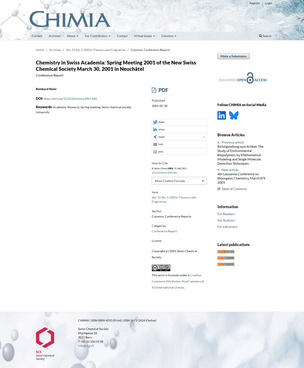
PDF (162, 90)
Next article (229, 170)
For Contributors (96, 36)
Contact (122, 36)
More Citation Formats (170, 181)
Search (265, 36)
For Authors (226, 220)
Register (255, 3)
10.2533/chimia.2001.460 (164, 172)
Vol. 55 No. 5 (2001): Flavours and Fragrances (95, 50)
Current (37, 36)
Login (268, 3)
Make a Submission (234, 56)
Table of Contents (234, 189)
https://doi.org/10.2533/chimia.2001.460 (70, 98)
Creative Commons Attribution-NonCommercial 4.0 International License (178, 281)
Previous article (232, 142)
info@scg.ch (86, 345)
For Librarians (227, 226)
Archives (54, 36)
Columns (168, 36)
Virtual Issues (143, 36)
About (71, 36)
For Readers (226, 214)
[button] (179, 122)
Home (40, 50)
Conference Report (164, 231)
